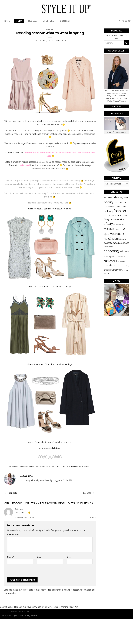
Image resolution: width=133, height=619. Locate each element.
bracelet (58, 209)
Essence (89, 493)
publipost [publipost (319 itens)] (123, 243)
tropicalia (10, 493)
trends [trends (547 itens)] (108, 265)
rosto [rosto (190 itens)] (106, 246)
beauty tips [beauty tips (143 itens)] (118, 202)
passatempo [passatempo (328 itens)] (111, 243)
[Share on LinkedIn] (59, 457)
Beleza (32, 21)
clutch (69, 209)
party (68, 466)
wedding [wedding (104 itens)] (126, 266)
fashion (50, 29)
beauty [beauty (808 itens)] (109, 202)
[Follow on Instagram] (123, 21)
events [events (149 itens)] (119, 206)
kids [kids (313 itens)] (122, 219)
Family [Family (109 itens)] (110, 212)
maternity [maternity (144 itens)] (118, 229)
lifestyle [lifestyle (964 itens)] (109, 224)
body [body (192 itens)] (125, 202)
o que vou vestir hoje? (57, 466)
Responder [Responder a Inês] (91, 518)
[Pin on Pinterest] (54, 457)
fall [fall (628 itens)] (106, 211)
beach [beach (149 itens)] (126, 198)
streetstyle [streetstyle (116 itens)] (121, 257)
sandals (47, 209)
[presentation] (24, 571)
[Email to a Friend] (50, 457)
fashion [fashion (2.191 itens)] (120, 211)
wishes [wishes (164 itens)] (125, 270)
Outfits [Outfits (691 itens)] (116, 238)
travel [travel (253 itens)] (122, 261)
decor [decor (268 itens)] (114, 206)
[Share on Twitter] (45, 457)
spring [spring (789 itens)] (113, 256)
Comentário (13, 534)
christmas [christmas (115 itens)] (107, 206)
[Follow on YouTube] (129, 21)
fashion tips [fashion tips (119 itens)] (108, 216)
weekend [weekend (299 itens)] (109, 270)
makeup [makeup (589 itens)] (109, 228)
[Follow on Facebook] (119, 21)
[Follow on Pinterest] (126, 21)
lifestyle (48, 21)
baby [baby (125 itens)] (121, 198)
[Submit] (126, 42)
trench (49, 364)
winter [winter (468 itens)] (118, 269)
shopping (74, 466)
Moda (19, 21)
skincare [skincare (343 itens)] (124, 251)
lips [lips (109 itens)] (117, 224)
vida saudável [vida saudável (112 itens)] (117, 266)
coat (38, 209)
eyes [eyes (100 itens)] (124, 206)
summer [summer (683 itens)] (109, 261)
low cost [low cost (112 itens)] (122, 224)
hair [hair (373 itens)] (112, 219)
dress (30, 209)
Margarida (62, 41)
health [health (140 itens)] (116, 220)
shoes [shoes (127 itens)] (111, 247)
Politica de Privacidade (12, 611)
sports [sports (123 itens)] (106, 257)
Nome (10, 557)
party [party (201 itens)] (123, 239)
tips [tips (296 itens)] (117, 261)
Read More (116, 106)
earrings (67, 286)
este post (24, 165)
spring (81, 466)
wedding (87, 466)
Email (40, 557)
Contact (65, 21)
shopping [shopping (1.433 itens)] (111, 251)
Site (69, 557)
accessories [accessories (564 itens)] (111, 197)
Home (7, 21)
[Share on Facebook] (40, 457)
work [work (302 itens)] (106, 273)
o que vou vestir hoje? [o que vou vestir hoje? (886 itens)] (114, 234)
